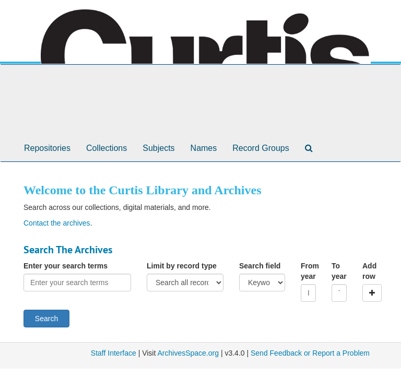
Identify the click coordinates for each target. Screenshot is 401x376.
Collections (106, 148)
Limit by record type (182, 266)
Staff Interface (113, 353)
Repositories (47, 148)
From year (308, 271)
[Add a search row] (372, 293)
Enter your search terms (65, 266)
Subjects (158, 148)
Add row (369, 271)
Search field (259, 266)
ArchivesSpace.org (188, 353)
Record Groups (260, 148)
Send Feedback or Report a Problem (310, 353)
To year (339, 271)
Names (204, 148)
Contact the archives (56, 223)
